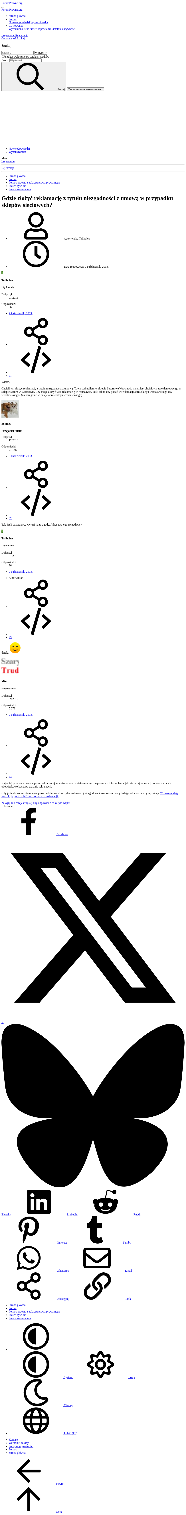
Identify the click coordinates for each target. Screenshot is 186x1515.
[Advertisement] (93, 118)
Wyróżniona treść (19, 28)
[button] (36, 1349)
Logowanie (8, 161)
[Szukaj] (21, 38)
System (41, 1377)
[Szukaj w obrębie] (40, 53)
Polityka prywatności (21, 1446)
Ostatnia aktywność (63, 28)
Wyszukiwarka (39, 22)
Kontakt (13, 1439)
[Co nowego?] (9, 38)
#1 (10, 375)
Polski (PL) (43, 1433)
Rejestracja (7, 167)
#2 (10, 518)
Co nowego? (16, 25)
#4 (10, 777)
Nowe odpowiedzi (19, 22)
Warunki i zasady (19, 1442)
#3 (10, 637)
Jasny (104, 1377)
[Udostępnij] (36, 344)
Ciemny (41, 1405)
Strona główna (17, 15)
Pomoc (13, 1449)
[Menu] (2, 7)
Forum (13, 19)
